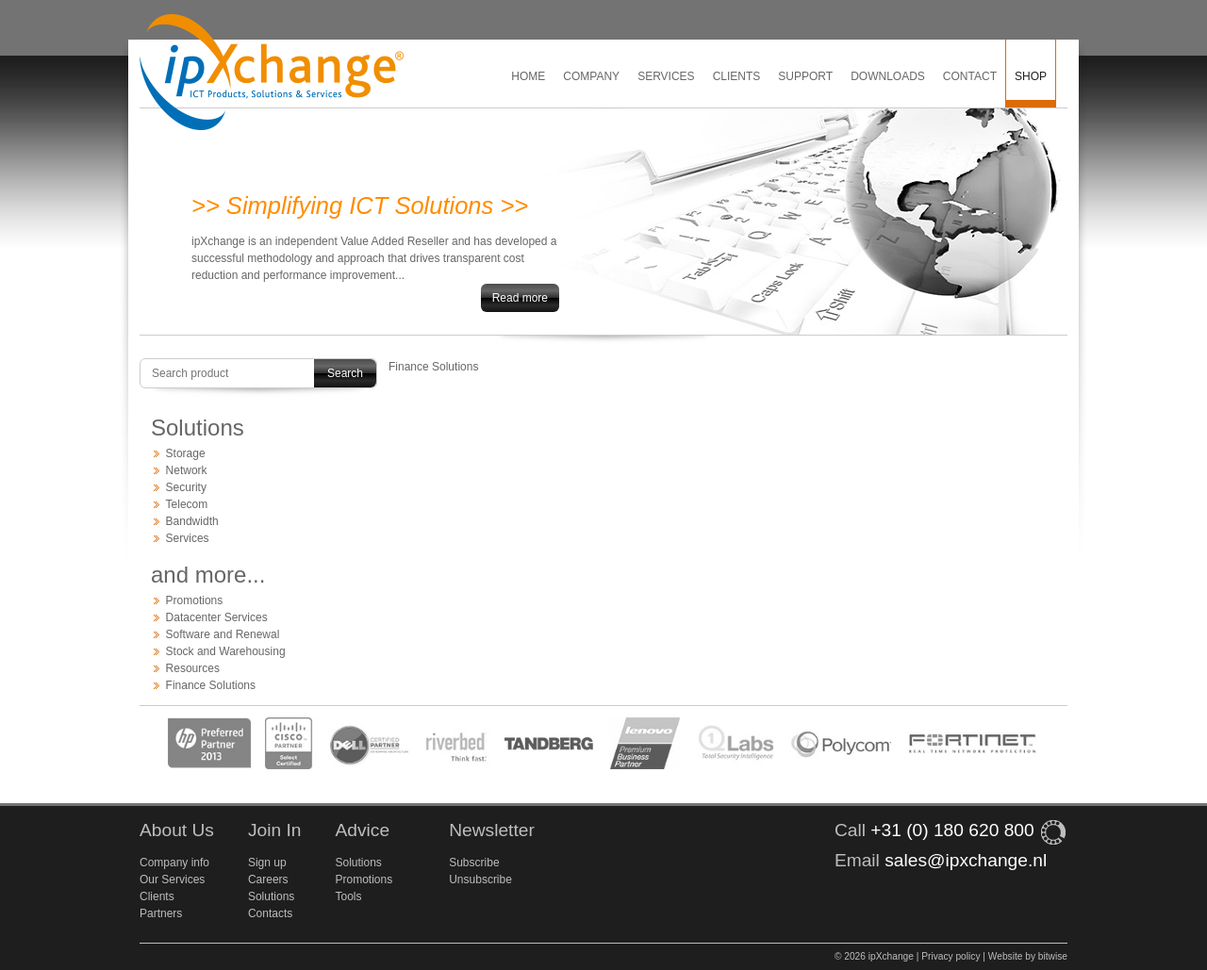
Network (186, 470)
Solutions (271, 896)
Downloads (888, 76)
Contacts (270, 913)
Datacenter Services (217, 617)
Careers (268, 879)
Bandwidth (192, 521)
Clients (737, 76)
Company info (174, 862)
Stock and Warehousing (226, 651)
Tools (348, 896)
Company (591, 76)
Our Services (172, 879)
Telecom (187, 504)
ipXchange (272, 73)
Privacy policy (950, 956)
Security (186, 487)
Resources (193, 668)
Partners (161, 913)
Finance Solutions (211, 685)
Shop (1031, 76)
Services (665, 76)
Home (528, 76)
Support (805, 76)
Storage (186, 453)
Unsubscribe (480, 879)
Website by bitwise (1027, 956)
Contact (970, 76)
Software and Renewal (223, 634)
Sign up (267, 862)
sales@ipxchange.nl (966, 860)
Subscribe (474, 862)
